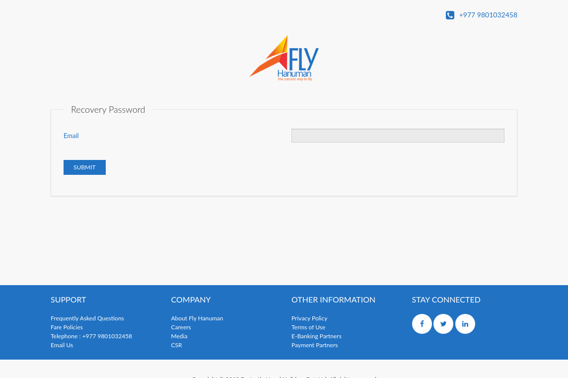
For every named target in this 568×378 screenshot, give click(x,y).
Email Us (62, 345)
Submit (84, 167)
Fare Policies (67, 327)
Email (71, 136)
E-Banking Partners (316, 336)
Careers (181, 327)
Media (179, 336)
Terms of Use (308, 327)
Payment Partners (314, 345)
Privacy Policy (309, 318)
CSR (176, 345)
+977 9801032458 (481, 15)
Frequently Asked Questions (87, 318)
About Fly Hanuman (197, 318)
